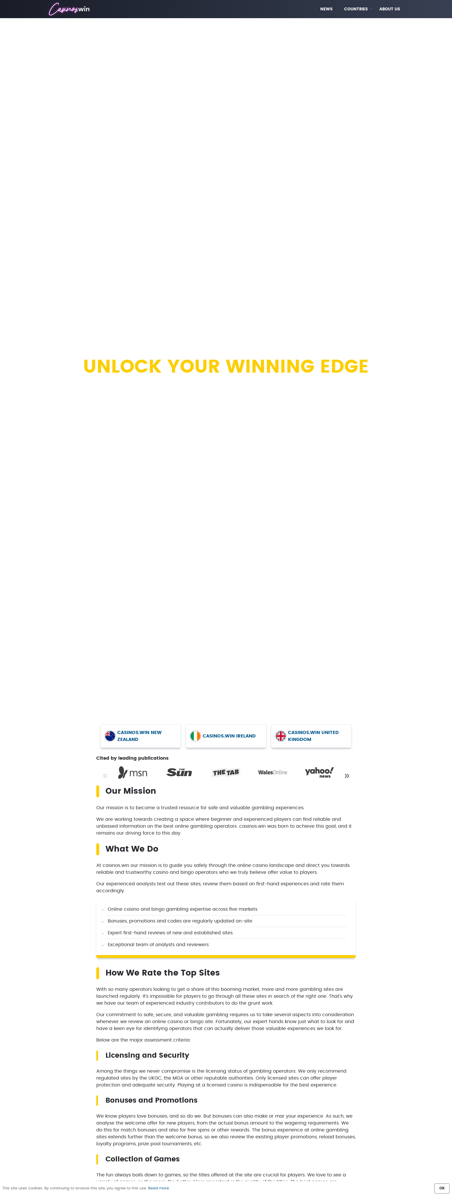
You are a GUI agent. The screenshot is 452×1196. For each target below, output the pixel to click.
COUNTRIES (356, 9)
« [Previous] (105, 776)
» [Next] (346, 776)
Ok (442, 1188)
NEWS (326, 9)
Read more (158, 1188)
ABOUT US (389, 9)
